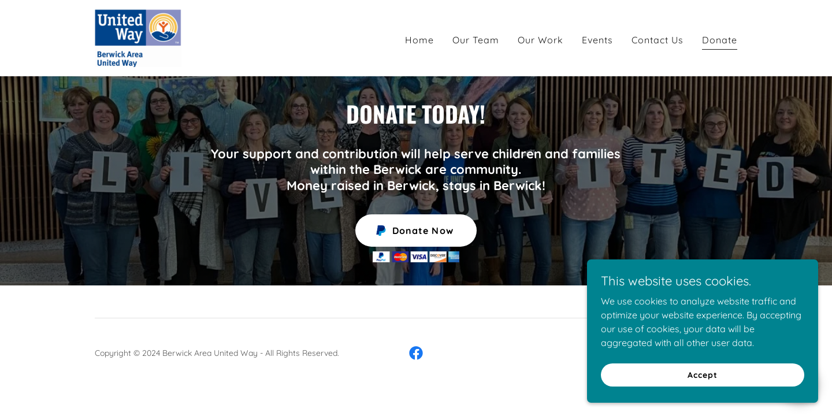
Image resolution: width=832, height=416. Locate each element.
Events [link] (597, 40)
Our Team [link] (475, 40)
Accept (702, 374)
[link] (138, 37)
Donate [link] (719, 40)
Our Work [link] (540, 40)
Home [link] (419, 40)
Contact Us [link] (658, 40)
